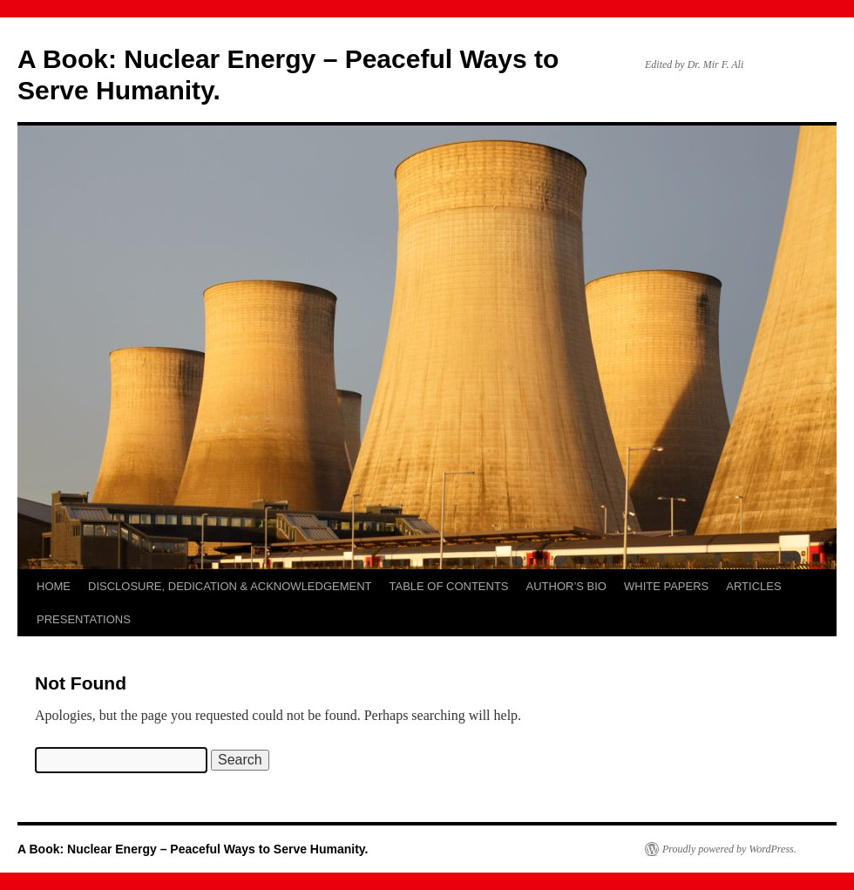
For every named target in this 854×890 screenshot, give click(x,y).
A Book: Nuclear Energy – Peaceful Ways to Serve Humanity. (193, 849)
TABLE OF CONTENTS (449, 586)
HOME (54, 586)
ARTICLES (753, 586)
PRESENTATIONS (84, 619)
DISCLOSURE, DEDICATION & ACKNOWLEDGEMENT (230, 586)
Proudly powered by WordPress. (729, 849)
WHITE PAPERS (666, 586)
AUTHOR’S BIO (566, 586)
